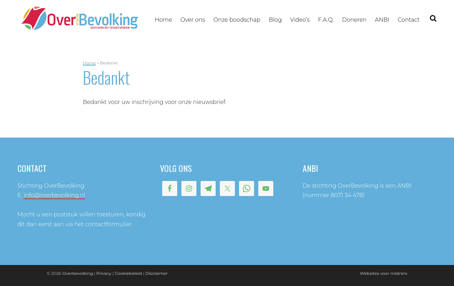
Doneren (354, 19)
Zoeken (433, 19)
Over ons (192, 19)
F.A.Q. (326, 19)
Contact (408, 19)
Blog (275, 19)
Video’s (300, 19)
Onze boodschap (237, 19)
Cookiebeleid (128, 273)
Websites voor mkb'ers (383, 273)
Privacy (103, 273)
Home (163, 19)
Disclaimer (156, 273)
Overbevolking (77, 273)
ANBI (382, 19)
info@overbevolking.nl (54, 195)
